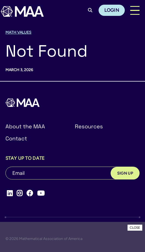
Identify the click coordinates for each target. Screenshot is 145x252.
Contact (16, 138)
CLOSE (135, 228)
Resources (89, 126)
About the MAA (25, 126)
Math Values (18, 32)
